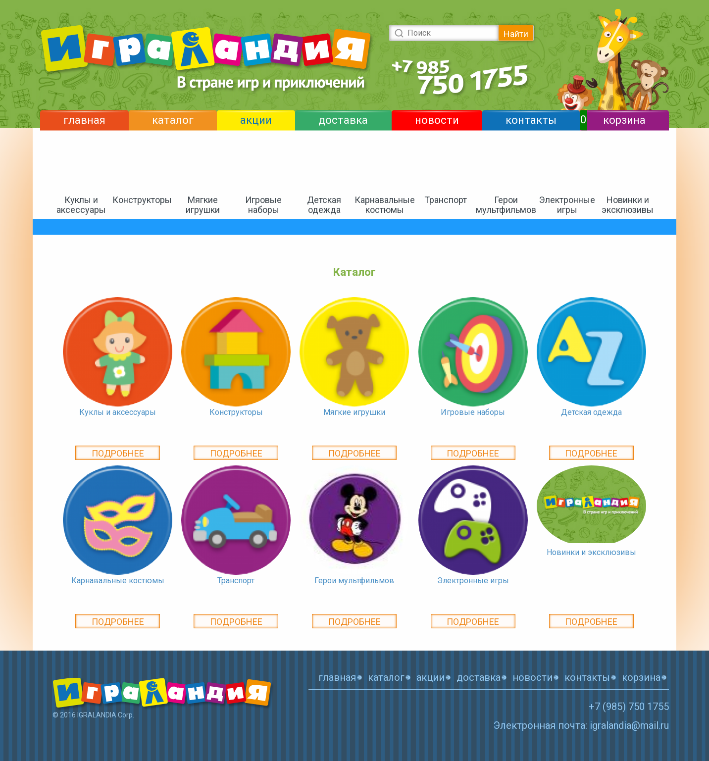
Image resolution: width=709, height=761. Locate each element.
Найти (516, 34)
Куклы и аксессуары (81, 205)
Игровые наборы (263, 205)
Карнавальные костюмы (384, 205)
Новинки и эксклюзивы (628, 205)
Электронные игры (567, 205)
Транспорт (445, 200)
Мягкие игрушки (203, 205)
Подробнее (118, 453)
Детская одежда (324, 205)
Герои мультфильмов (506, 205)
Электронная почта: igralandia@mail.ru (581, 725)
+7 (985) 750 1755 (629, 706)
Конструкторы (142, 200)
